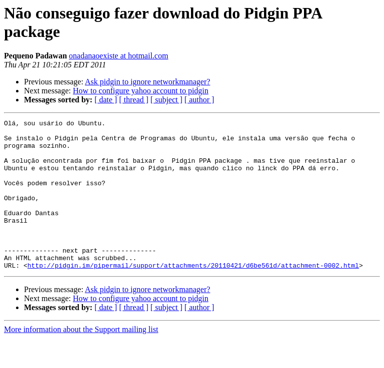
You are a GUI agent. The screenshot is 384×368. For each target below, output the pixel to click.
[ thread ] (133, 99)
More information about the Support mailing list (81, 359)
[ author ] (199, 99)
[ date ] (105, 99)
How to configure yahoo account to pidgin (140, 90)
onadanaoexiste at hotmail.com (118, 55)
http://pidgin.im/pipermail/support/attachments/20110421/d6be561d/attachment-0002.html (193, 295)
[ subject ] (166, 99)
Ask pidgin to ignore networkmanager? (147, 81)
